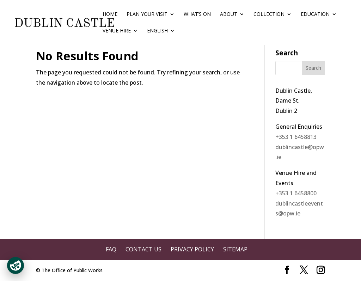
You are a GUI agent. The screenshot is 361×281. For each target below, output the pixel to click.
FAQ (111, 249)
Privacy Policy (192, 249)
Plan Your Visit (147, 14)
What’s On (197, 14)
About (228, 14)
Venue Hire (117, 31)
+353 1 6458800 (296, 193)
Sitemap (235, 249)
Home (110, 14)
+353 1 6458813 (296, 137)
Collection (268, 14)
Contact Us (143, 249)
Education (315, 14)
